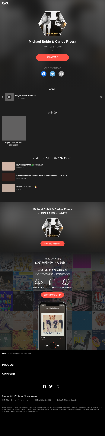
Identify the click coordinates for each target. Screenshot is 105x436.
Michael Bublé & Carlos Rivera (21, 353)
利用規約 (5, 400)
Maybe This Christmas (13, 143)
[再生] (9, 97)
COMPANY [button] (8, 373)
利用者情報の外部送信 (43, 400)
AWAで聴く (52, 57)
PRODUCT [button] (8, 364)
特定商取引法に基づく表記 (67, 400)
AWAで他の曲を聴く (52, 244)
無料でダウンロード (52, 295)
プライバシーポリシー (22, 400)
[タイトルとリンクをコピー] (61, 74)
